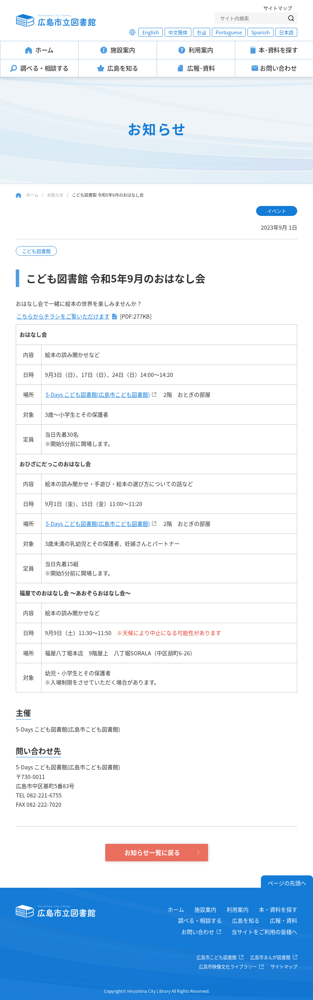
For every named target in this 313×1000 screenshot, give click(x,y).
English (150, 32)
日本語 (286, 32)
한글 (201, 32)
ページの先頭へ (287, 883)
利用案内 (238, 909)
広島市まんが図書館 (270, 957)
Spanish (260, 32)
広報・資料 (283, 920)
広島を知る (246, 920)
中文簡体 (178, 32)
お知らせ (55, 195)
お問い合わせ (197, 932)
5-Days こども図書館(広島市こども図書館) (98, 394)
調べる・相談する (200, 920)
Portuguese (229, 32)
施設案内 (205, 909)
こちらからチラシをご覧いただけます (63, 316)
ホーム (32, 195)
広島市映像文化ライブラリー (228, 966)
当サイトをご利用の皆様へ (264, 932)
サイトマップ (277, 7)
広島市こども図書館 (216, 957)
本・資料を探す (278, 909)
